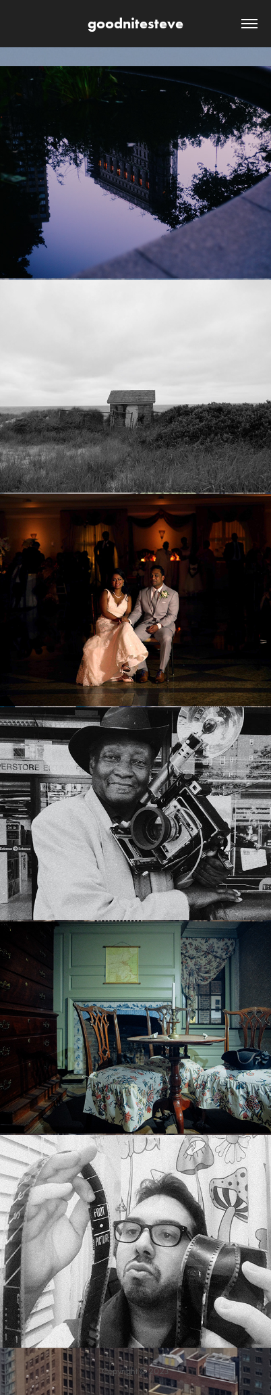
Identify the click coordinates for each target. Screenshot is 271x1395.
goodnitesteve (135, 23)
